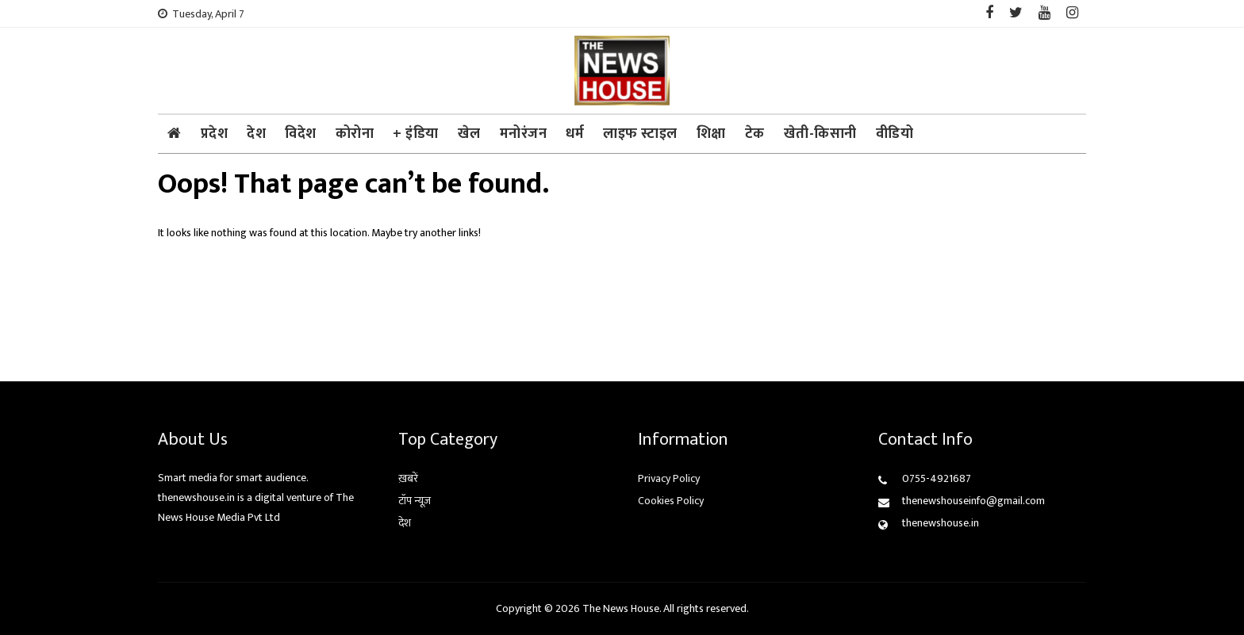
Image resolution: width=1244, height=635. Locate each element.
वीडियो (895, 133)
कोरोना (355, 133)
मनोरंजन (523, 133)
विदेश (301, 133)
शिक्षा (711, 133)
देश (256, 133)
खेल (469, 133)
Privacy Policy (669, 478)
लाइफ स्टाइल (640, 133)
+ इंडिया (416, 133)
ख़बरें (408, 478)
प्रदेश (214, 133)
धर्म (575, 133)
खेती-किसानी (820, 133)
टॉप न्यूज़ (414, 501)
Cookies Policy (671, 501)
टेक (755, 133)
